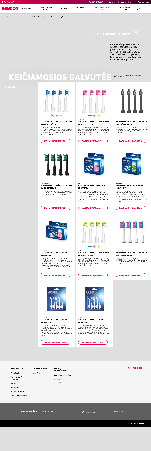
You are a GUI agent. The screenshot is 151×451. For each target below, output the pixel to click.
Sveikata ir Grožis (17, 416)
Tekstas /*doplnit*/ (91, 436)
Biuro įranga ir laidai (19, 420)
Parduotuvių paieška (62, 399)
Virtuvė (13, 408)
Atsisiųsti (57, 403)
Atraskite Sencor (143, 2)
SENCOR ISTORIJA (96, 2)
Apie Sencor (37, 397)
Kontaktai (58, 407)
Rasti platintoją (9, 2)
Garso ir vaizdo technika (17, 402)
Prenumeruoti (119, 436)
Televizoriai (15, 397)
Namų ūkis (15, 412)
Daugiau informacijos (54, 165)
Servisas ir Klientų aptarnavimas (120, 2)
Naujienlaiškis (29, 436)
